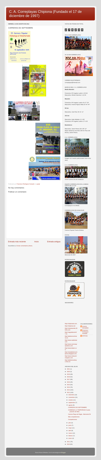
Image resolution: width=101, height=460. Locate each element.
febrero (70, 435)
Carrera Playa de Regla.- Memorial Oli (79, 414)
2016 (68, 382)
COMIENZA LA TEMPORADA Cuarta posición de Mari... (79, 410)
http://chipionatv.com (71, 323)
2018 (68, 377)
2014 (68, 387)
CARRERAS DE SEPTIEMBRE (77, 407)
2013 (68, 390)
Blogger (63, 452)
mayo (70, 428)
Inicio (36, 242)
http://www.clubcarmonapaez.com (71, 356)
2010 (68, 444)
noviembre (71, 397)
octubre (70, 400)
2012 (68, 392)
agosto (70, 405)
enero (70, 438)
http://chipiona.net (70, 326)
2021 (68, 369)
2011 (68, 441)
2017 (68, 379)
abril (69, 430)
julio (69, 422)
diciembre (71, 394)
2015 (68, 384)
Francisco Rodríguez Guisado (85, 332)
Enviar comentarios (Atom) (24, 245)
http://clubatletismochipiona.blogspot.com (71, 352)
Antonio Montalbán (85, 327)
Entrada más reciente (17, 242)
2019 (68, 374)
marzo (70, 433)
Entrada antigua (53, 242)
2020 (68, 371)
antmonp (85, 336)
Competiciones (72, 419)
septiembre (71, 402)
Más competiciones (74, 417)
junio (70, 425)
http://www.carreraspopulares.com (71, 344)
